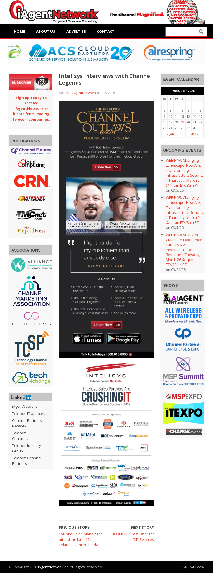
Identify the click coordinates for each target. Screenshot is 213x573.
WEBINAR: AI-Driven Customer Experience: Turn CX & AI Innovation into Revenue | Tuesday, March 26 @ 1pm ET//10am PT (184, 249)
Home (19, 31)
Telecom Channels (20, 435)
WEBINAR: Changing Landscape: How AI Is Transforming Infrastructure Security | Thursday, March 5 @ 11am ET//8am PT (185, 173)
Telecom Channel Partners (26, 460)
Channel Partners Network (27, 423)
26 (182, 128)
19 (182, 122)
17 (170, 122)
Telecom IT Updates (28, 413)
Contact (106, 31)
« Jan (170, 134)
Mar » (194, 134)
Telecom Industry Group (26, 448)
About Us (45, 31)
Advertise (76, 31)
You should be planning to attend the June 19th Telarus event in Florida (81, 539)
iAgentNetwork (84, 92)
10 (170, 116)
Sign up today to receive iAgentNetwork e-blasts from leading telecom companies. (31, 108)
